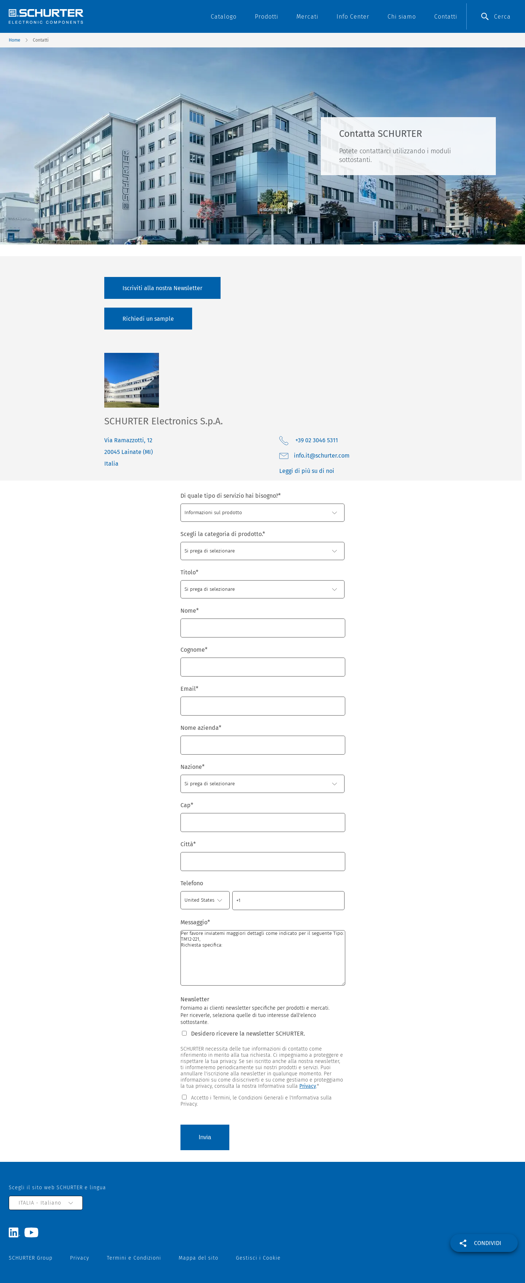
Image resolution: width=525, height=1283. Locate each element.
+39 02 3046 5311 (316, 440)
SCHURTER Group (30, 1258)
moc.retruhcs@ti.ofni (322, 455)
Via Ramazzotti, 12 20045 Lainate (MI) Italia (128, 452)
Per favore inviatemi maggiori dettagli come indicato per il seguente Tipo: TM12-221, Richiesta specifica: (262, 958)
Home (14, 40)
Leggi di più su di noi (306, 470)
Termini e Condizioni (134, 1258)
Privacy (307, 1086)
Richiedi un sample (148, 318)
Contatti (445, 16)
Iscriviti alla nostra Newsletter (162, 288)
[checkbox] (262, 1100)
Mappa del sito (198, 1258)
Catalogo (224, 16)
